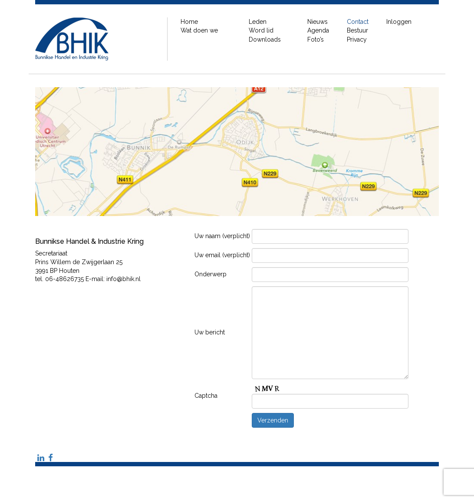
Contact (358, 21)
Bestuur (357, 30)
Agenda (318, 30)
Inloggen (398, 21)
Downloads (265, 39)
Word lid (261, 30)
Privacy (357, 39)
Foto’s (315, 39)
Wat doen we (199, 30)
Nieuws (317, 21)
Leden (258, 21)
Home (189, 21)
